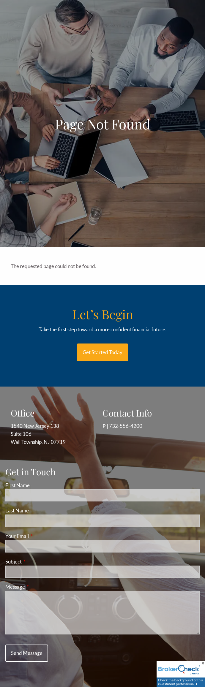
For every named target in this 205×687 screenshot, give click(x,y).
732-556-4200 (125, 426)
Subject (36, 561)
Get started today (102, 352)
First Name (17, 485)
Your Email (40, 536)
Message (38, 587)
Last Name (17, 510)
